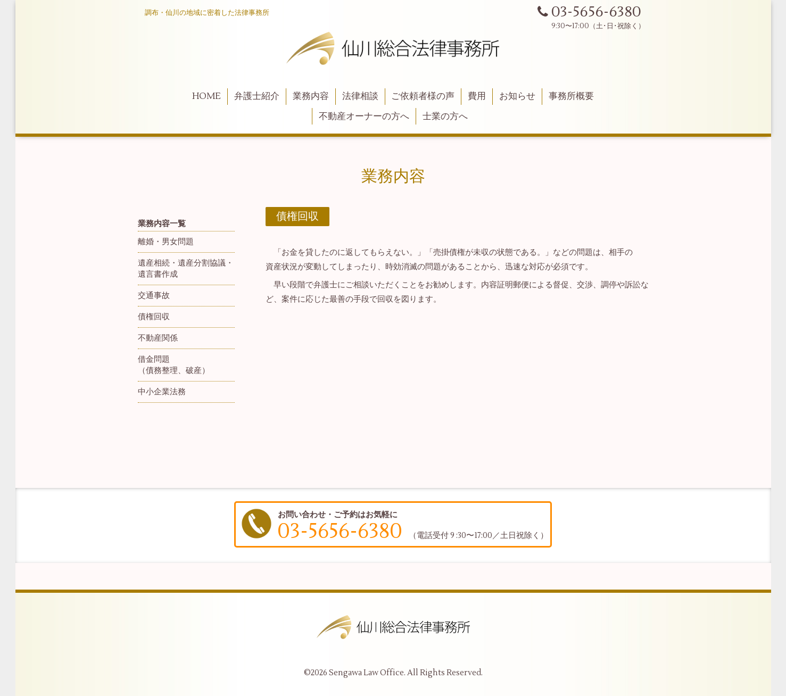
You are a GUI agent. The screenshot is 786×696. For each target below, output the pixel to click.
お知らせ (517, 96)
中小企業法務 (162, 392)
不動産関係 (158, 338)
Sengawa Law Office (366, 673)
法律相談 (360, 96)
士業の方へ (445, 116)
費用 (477, 96)
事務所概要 (571, 96)
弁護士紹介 (256, 96)
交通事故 (154, 296)
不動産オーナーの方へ (364, 116)
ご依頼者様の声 (422, 96)
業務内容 (311, 96)
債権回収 (154, 317)
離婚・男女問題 (166, 242)
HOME (206, 96)
